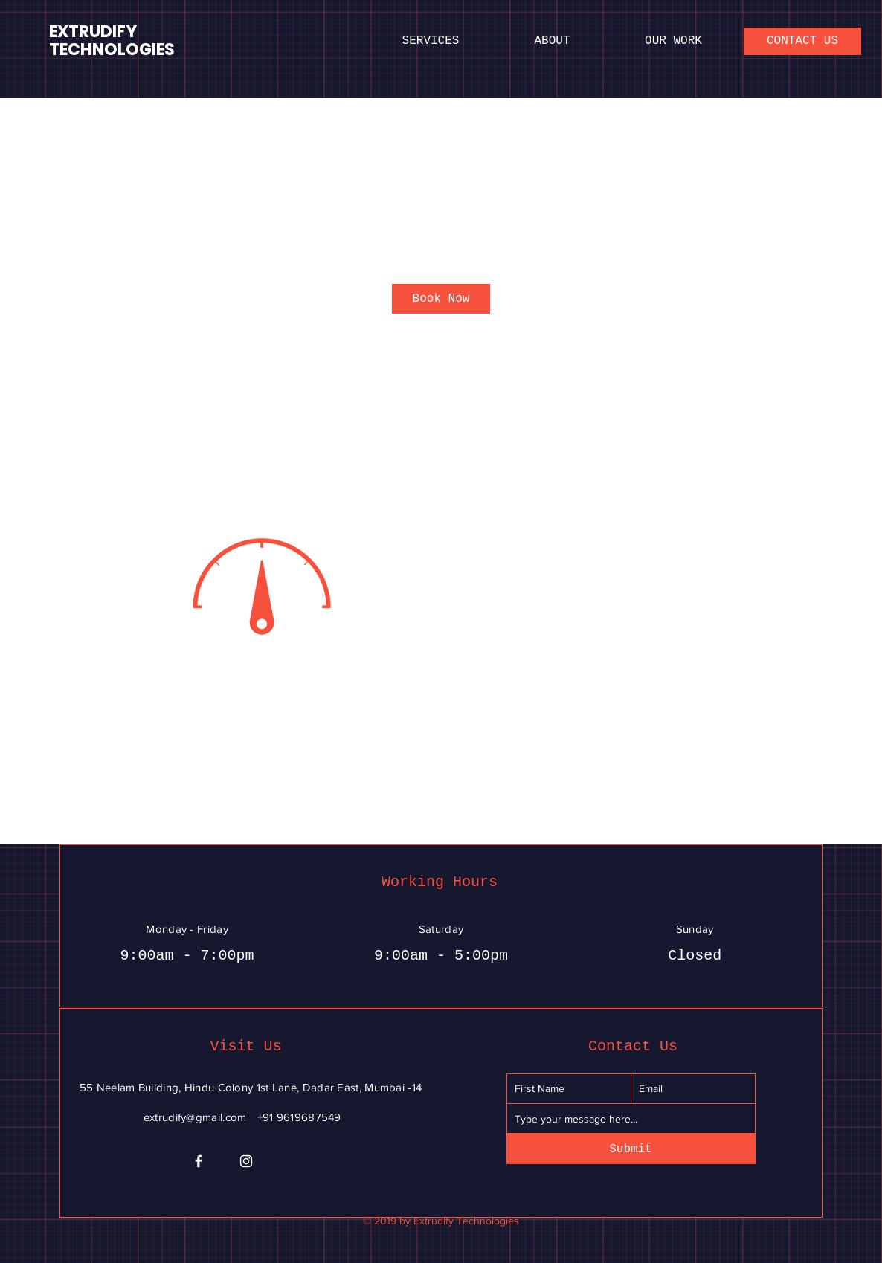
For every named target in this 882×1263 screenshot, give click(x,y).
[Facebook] (198, 1161)
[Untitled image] (259, 585)
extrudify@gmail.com (195, 1117)
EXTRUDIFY (93, 31)
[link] (441, 299)
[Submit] (631, 1149)
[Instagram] (246, 1161)
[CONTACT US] (802, 41)
